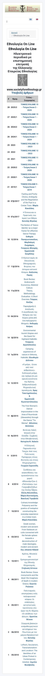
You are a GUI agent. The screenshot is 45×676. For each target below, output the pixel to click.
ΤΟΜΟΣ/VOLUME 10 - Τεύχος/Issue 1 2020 (29, 177)
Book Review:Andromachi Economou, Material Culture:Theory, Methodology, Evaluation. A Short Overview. (29, 290)
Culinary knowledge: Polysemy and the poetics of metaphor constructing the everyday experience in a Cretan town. (29, 511)
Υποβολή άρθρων (22, 92)
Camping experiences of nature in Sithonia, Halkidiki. (29, 355)
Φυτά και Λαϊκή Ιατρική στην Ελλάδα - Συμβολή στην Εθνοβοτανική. (29, 436)
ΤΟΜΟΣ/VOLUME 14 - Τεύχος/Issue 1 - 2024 (29, 137)
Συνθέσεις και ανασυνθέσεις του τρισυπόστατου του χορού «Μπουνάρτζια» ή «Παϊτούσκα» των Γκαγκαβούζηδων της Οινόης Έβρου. (29, 484)
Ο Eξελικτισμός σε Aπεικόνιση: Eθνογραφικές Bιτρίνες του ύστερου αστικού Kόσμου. (29, 266)
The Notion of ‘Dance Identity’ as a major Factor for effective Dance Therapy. (29, 239)
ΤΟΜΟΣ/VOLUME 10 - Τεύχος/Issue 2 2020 (29, 167)
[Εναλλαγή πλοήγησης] (7, 21)
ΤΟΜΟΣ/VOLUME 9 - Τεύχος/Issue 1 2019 (29, 187)
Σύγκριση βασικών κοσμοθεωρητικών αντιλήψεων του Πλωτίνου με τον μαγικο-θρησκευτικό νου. (29, 632)
